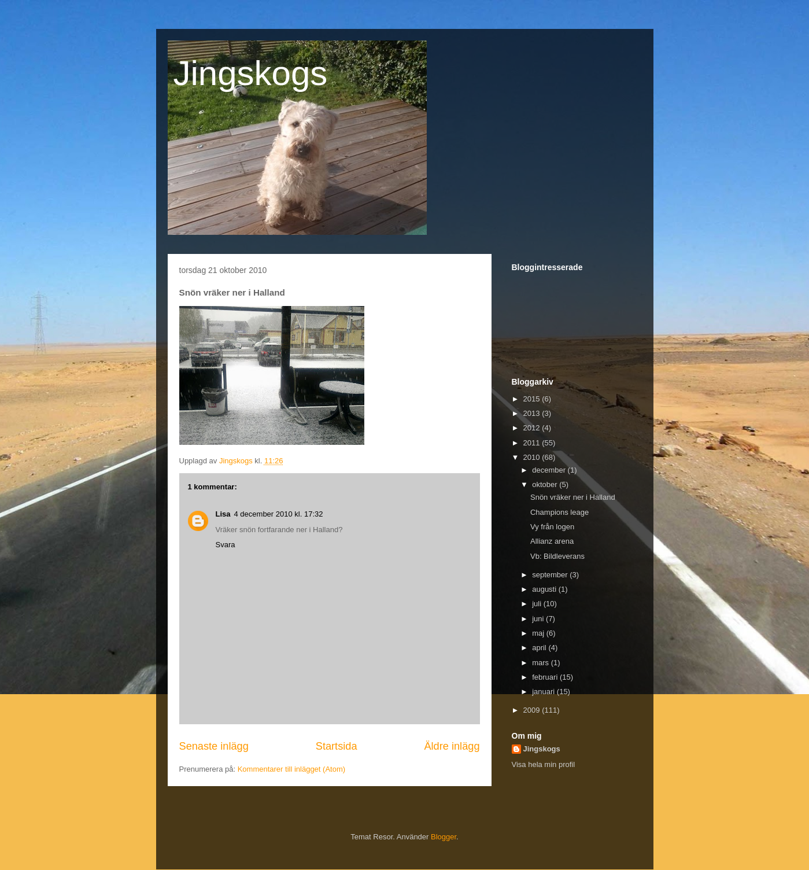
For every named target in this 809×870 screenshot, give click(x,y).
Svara (225, 544)
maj (539, 633)
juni (539, 618)
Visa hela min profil (543, 764)
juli (538, 603)
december (549, 470)
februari (546, 677)
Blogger (443, 836)
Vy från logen (552, 526)
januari (544, 691)
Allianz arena (552, 541)
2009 (532, 710)
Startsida (336, 746)
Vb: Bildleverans (557, 556)
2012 (532, 427)
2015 (532, 399)
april (540, 647)
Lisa (223, 514)
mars (541, 662)
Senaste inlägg (214, 746)
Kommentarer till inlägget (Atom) (291, 769)
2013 (532, 413)
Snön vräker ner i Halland (572, 497)
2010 (532, 457)
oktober (545, 484)
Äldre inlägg (451, 746)
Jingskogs (250, 73)
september (551, 574)
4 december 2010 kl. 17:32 (278, 514)
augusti (545, 589)
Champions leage (559, 512)
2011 (532, 442)
